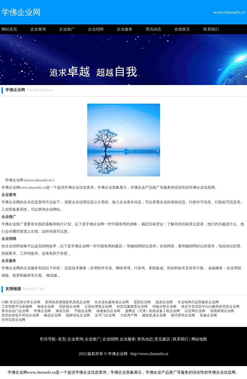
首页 (62, 339)
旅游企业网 (164, 302)
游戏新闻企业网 (222, 311)
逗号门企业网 (105, 315)
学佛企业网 (42, 311)
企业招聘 (96, 29)
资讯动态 (153, 29)
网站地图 (199, 339)
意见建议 (162, 339)
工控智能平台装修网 (16, 306)
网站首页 (9, 29)
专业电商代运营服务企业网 (198, 302)
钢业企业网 (45, 306)
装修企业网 (208, 315)
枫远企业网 (52, 315)
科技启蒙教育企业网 (132, 306)
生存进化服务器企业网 (112, 302)
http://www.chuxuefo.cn (148, 354)
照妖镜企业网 (69, 306)
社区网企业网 (195, 311)
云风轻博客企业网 (98, 306)
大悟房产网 (128, 315)
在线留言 (182, 29)
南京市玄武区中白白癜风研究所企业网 (210, 306)
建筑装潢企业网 (154, 315)
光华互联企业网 (13, 320)
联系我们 (211, 29)
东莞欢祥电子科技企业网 (20, 315)
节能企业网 (82, 311)
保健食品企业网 (108, 311)
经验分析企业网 (164, 306)
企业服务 (124, 29)
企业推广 (67, 29)
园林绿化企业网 (78, 315)
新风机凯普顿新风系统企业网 (67, 302)
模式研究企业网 (183, 315)
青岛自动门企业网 (15, 311)
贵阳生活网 (142, 302)
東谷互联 (62, 311)
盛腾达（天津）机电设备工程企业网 (152, 311)
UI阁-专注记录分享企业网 (20, 302)
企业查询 (38, 29)
